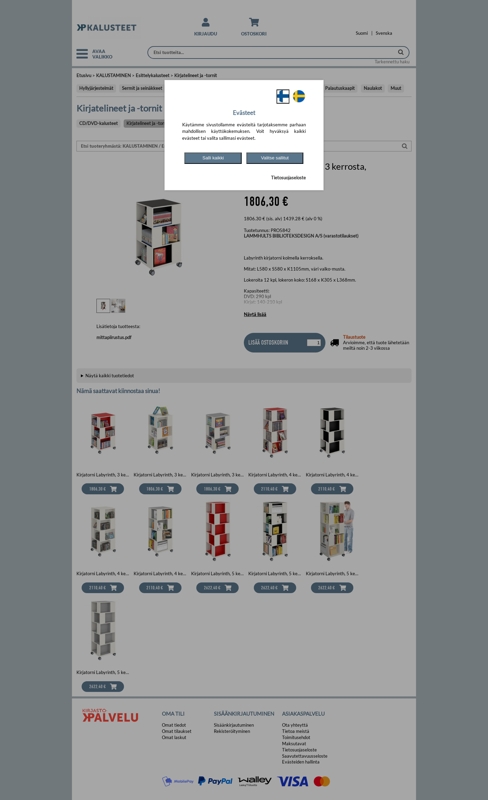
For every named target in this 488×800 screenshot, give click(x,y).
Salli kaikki (213, 157)
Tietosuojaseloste (288, 177)
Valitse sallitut (275, 157)
